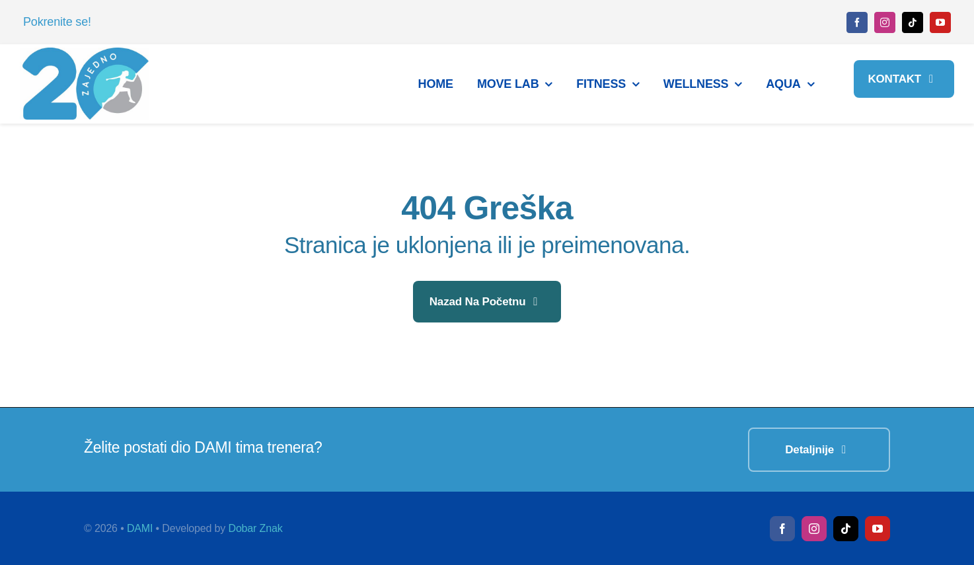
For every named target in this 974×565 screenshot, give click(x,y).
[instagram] (884, 22)
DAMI (140, 528)
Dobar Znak (255, 528)
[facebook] (857, 22)
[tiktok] (912, 22)
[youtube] (940, 22)
